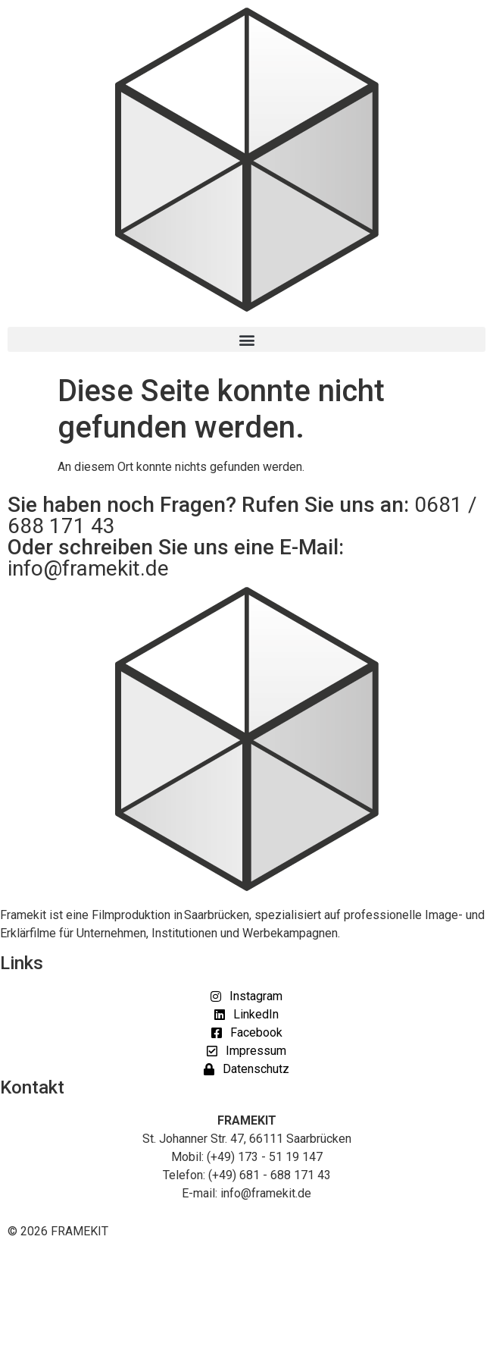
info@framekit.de (88, 568)
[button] (246, 339)
